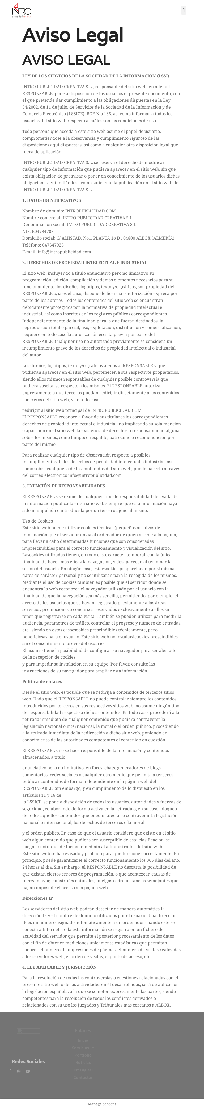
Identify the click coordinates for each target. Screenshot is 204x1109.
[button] (183, 10)
